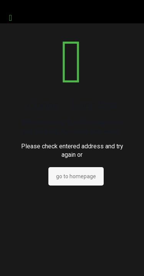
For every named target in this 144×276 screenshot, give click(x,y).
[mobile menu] (10, 18)
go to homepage (76, 176)
